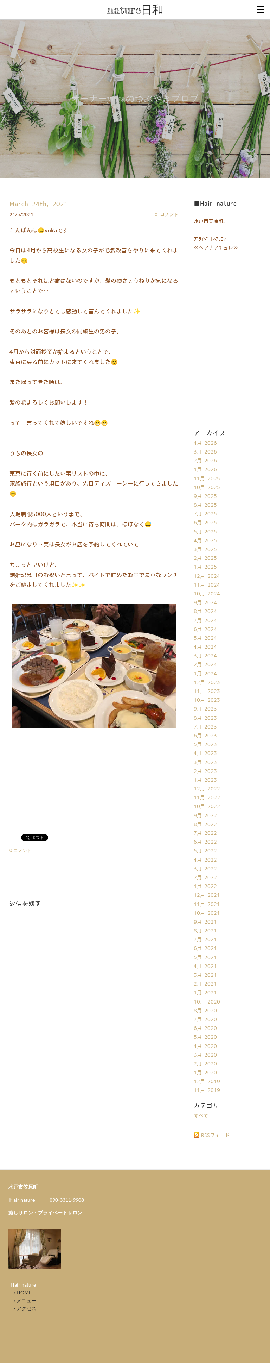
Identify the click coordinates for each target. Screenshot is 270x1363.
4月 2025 (205, 541)
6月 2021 (205, 948)
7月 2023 (205, 727)
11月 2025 (207, 479)
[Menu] (261, 9)
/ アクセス (24, 1308)
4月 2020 (205, 1046)
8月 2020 (205, 1011)
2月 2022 (205, 878)
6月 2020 (205, 1028)
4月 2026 (205, 443)
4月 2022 (205, 860)
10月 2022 (207, 806)
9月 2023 (205, 709)
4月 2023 (205, 753)
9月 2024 (205, 603)
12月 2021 (207, 895)
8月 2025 (205, 505)
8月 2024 (205, 611)
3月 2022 (205, 869)
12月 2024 (207, 576)
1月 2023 (205, 780)
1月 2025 (205, 567)
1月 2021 (205, 993)
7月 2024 (205, 621)
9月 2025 (205, 496)
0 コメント (166, 214)
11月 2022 (207, 798)
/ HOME (22, 1292)
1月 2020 (205, 1073)
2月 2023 (205, 771)
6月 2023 (205, 736)
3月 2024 (205, 656)
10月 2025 (207, 487)
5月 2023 (205, 745)
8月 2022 (205, 824)
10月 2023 (207, 700)
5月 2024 (205, 638)
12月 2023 (207, 683)
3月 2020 (205, 1055)
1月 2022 (205, 886)
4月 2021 (205, 966)
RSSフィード (215, 1135)
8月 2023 (205, 718)
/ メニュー (24, 1300)
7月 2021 (205, 940)
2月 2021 (205, 984)
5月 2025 (205, 532)
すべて (201, 1116)
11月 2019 (207, 1090)
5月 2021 (205, 958)
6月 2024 (205, 629)
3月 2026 (205, 452)
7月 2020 (205, 1020)
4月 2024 (205, 647)
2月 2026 (205, 461)
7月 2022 (205, 833)
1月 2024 (205, 674)
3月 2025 (205, 549)
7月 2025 (205, 514)
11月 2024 (207, 585)
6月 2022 (205, 842)
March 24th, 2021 (38, 204)
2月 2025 (205, 558)
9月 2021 (205, 922)
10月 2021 (207, 913)
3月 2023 (205, 762)
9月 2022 (205, 816)
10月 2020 (207, 1002)
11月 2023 (207, 691)
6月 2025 (205, 523)
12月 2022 (207, 789)
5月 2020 (205, 1037)
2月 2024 (205, 665)
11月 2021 (207, 904)
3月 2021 (205, 975)
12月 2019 (207, 1081)
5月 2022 (205, 851)
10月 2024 (207, 594)
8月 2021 (205, 931)
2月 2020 (205, 1064)
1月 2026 (205, 470)
